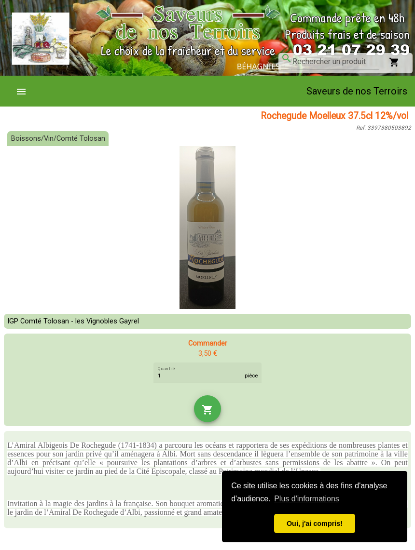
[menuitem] (25, 91)
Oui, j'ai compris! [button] (315, 523)
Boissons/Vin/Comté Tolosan (58, 138)
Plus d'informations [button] (306, 499)
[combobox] (335, 61)
